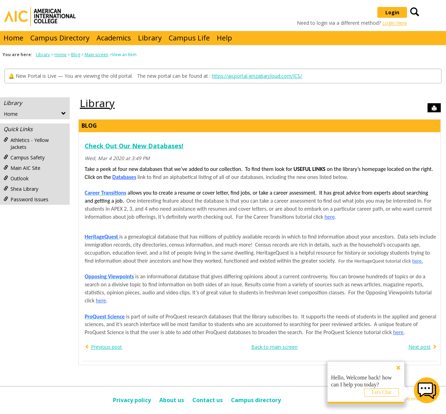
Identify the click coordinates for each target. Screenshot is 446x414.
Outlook (16, 178)
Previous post (106, 347)
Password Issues (25, 199)
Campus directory (256, 400)
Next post (419, 347)
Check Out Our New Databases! (134, 146)
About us (171, 400)
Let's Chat (382, 392)
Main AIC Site (21, 168)
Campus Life (189, 38)
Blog (75, 55)
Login (392, 12)
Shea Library (20, 189)
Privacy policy (132, 400)
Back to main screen (274, 347)
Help (224, 38)
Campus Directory (60, 38)
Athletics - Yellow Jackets (26, 143)
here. (417, 261)
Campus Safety (24, 157)
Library (150, 38)
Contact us (207, 400)
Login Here (394, 23)
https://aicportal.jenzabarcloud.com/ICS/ (257, 76)
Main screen (96, 55)
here (329, 216)
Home (13, 38)
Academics (114, 38)
